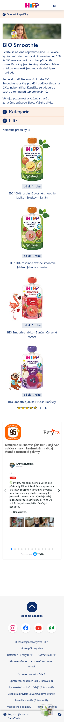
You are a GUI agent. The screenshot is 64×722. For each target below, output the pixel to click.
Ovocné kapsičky (17, 14)
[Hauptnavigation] (5, 5)
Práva (40, 679)
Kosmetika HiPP (46, 627)
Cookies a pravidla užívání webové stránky (31, 666)
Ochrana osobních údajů (31, 647)
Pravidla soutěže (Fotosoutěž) (31, 673)
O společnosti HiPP (41, 634)
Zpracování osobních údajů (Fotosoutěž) (31, 660)
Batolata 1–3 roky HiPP (19, 627)
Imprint (52, 679)
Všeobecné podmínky (19, 679)
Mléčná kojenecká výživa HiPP (31, 614)
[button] (54, 5)
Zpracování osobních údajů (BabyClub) (31, 653)
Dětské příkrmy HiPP (31, 621)
